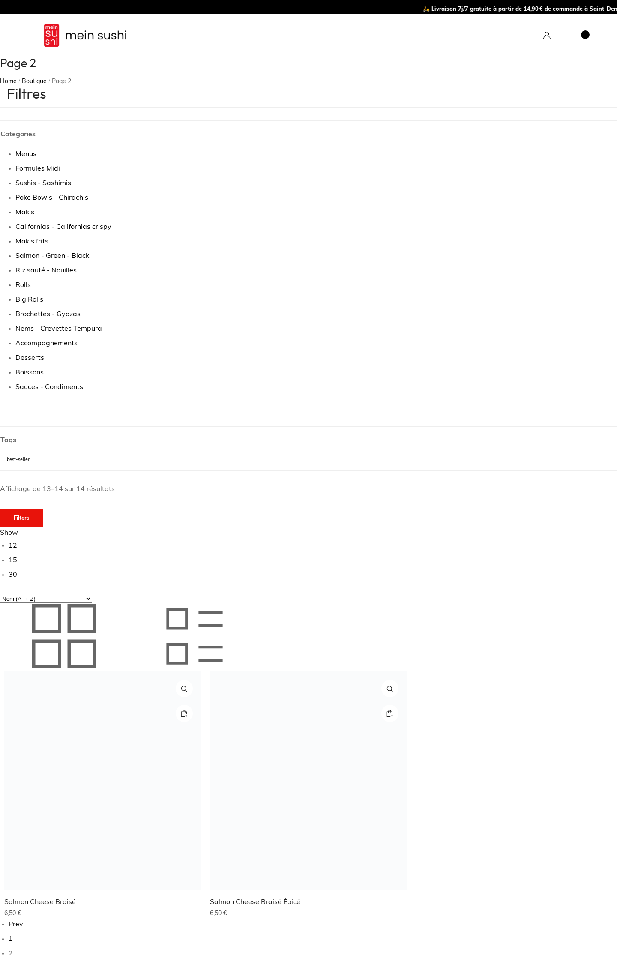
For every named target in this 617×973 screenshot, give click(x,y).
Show (9, 533)
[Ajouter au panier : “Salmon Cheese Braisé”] (184, 713)
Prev (16, 924)
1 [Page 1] (11, 939)
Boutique (34, 81)
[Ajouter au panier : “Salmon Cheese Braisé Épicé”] (389, 713)
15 (13, 560)
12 (13, 545)
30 (13, 575)
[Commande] (46, 599)
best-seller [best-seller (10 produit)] (18, 460)
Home (8, 81)
